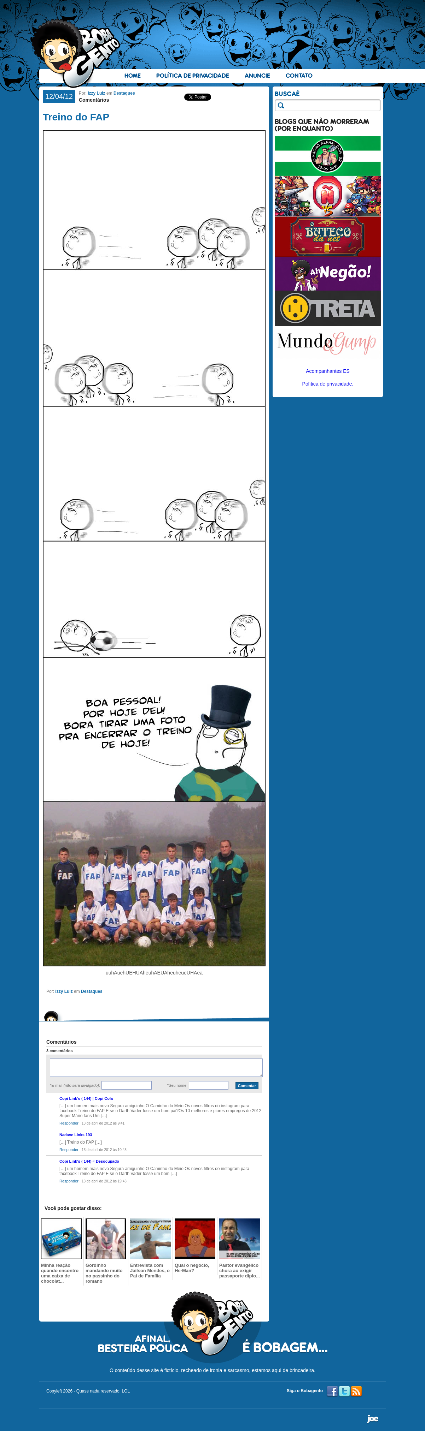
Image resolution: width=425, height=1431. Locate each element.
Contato (299, 76)
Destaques (124, 93)
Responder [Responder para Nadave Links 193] (68, 1149)
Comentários (94, 100)
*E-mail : (75, 1085)
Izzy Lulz (96, 93)
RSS (356, 1391)
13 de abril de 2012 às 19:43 (104, 1181)
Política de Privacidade (192, 76)
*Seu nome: (177, 1085)
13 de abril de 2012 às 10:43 (104, 1150)
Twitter (344, 1391)
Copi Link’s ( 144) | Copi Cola (86, 1098)
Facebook (332, 1391)
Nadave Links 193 (75, 1135)
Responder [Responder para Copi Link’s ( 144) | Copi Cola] (68, 1123)
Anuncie (257, 76)
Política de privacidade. (328, 384)
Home (132, 76)
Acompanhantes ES (328, 371)
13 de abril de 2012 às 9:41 (103, 1123)
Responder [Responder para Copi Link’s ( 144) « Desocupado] (68, 1181)
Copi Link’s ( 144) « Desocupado (89, 1161)
